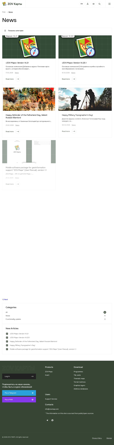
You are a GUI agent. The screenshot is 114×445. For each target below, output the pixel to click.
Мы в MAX (19, 399)
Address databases (81, 389)
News (17, 72)
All (6, 312)
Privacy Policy (97, 438)
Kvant (47, 375)
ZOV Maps (49, 372)
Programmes (78, 372)
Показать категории (13, 30)
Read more (13, 79)
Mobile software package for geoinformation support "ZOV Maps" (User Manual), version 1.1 (43, 349)
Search (99, 3)
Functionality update (13, 319)
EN (82, 4)
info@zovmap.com (52, 409)
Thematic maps (79, 378)
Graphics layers (79, 385)
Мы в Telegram (19, 393)
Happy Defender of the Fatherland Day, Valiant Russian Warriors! (33, 341)
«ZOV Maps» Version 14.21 (17, 63)
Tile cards (77, 375)
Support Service (51, 399)
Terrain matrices (79, 382)
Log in (19, 376)
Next (6, 299)
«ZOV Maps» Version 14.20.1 (74, 63)
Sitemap (109, 438)
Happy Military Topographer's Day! (22, 345)
